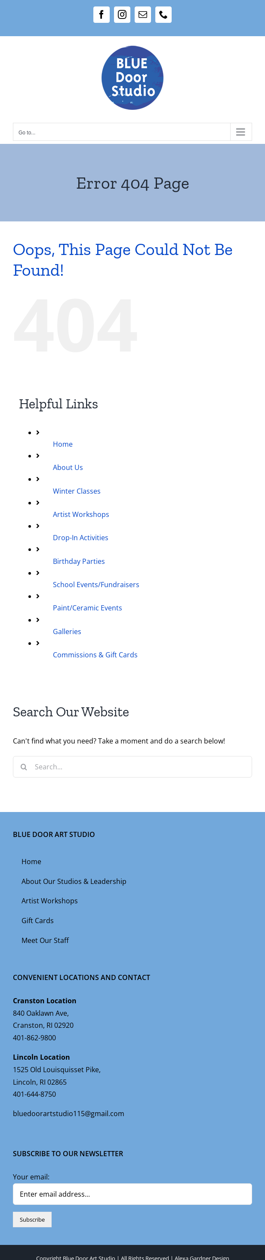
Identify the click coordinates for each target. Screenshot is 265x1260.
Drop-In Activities (80, 537)
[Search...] (132, 767)
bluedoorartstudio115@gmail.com (68, 1113)
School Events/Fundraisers (96, 584)
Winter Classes (77, 491)
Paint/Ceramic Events (87, 608)
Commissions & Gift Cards (95, 655)
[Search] (23, 767)
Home (63, 444)
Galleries (67, 631)
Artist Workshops (81, 514)
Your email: (31, 1177)
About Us (68, 467)
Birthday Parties (79, 561)
